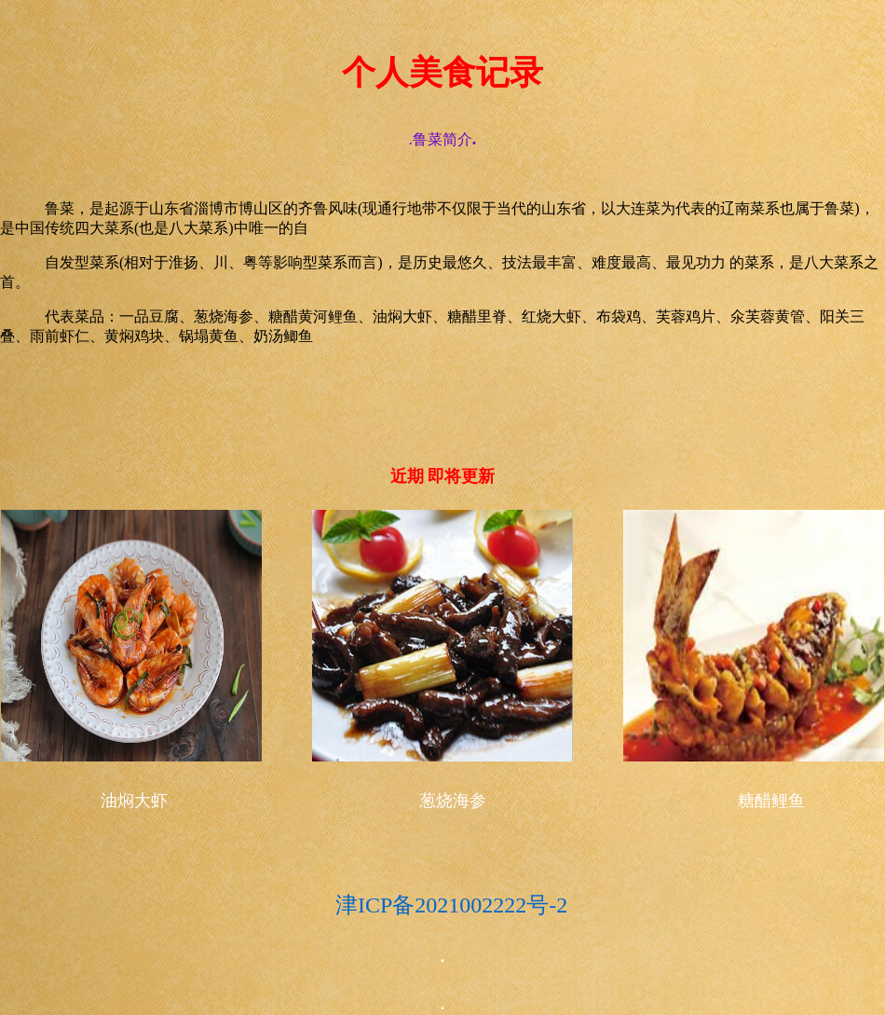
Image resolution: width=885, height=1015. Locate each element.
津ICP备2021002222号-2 (283, 905)
